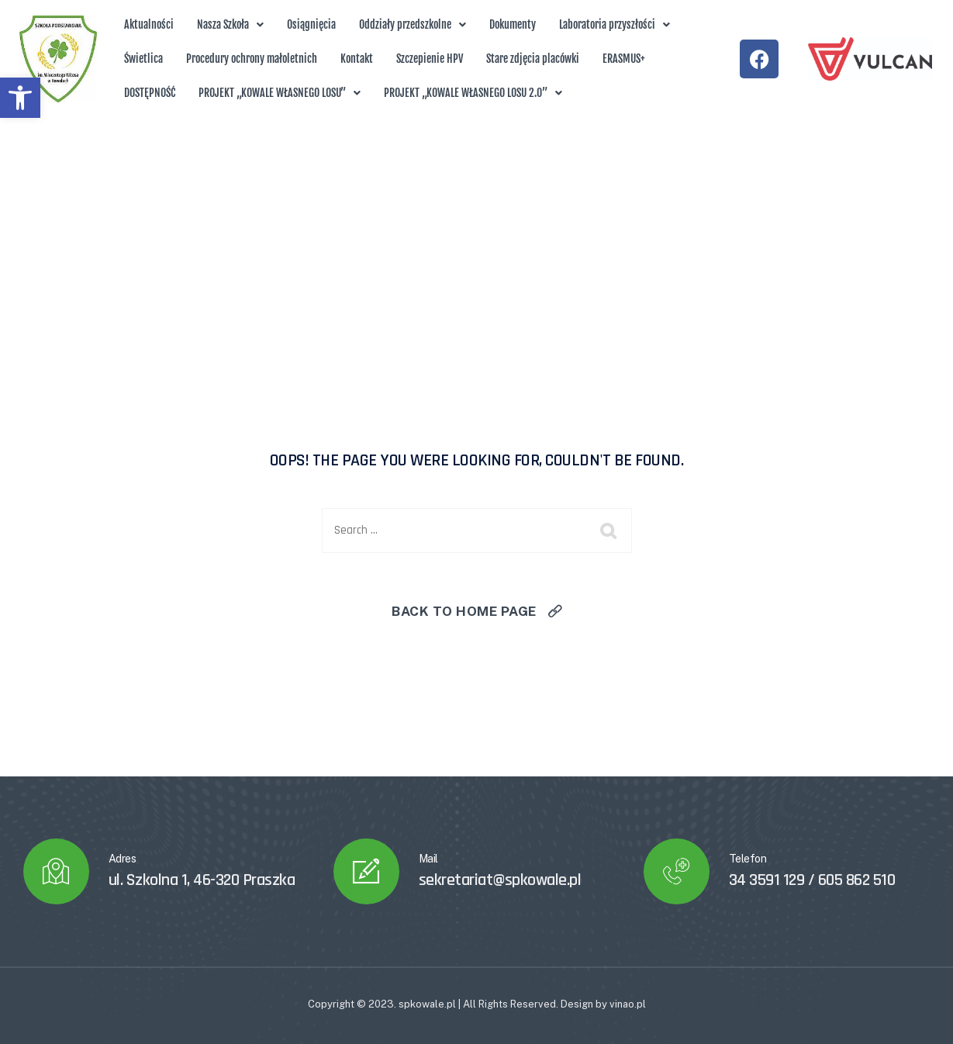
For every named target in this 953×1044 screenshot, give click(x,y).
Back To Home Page (464, 611)
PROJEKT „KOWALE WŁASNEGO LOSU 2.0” (473, 92)
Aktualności (149, 24)
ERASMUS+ (624, 58)
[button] (20, 98)
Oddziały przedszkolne (412, 24)
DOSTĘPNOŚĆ (149, 92)
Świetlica (143, 58)
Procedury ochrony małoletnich (251, 58)
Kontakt (356, 58)
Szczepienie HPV (429, 58)
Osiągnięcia (311, 24)
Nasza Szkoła (230, 24)
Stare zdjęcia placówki (532, 58)
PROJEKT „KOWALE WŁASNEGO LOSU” (280, 92)
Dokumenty (512, 24)
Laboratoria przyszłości (614, 24)
